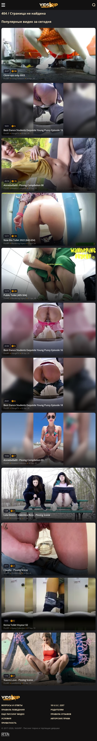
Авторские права (60, 718)
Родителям (57, 709)
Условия (6, 718)
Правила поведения (13, 709)
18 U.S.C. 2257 (57, 705)
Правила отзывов (61, 714)
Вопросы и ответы (12, 705)
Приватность (8, 723)
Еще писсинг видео (12, 714)
